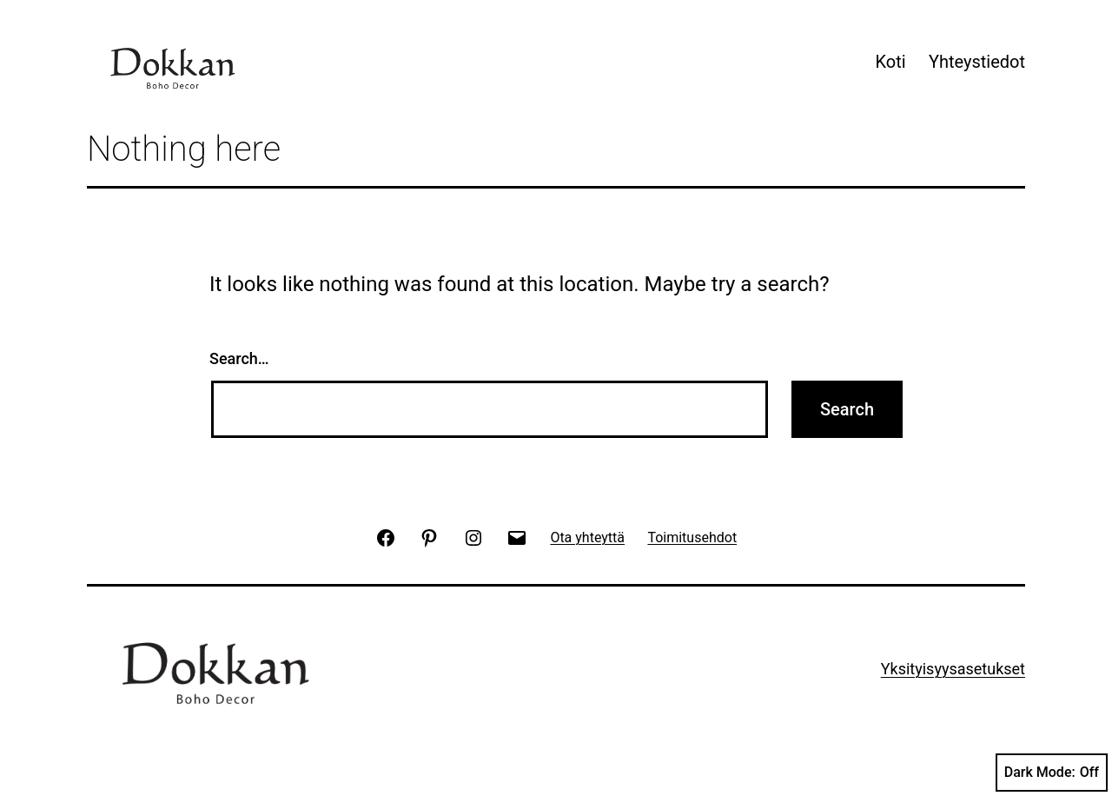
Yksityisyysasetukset (953, 669)
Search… (239, 358)
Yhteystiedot (977, 61)
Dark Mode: (1051, 772)
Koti (890, 61)
